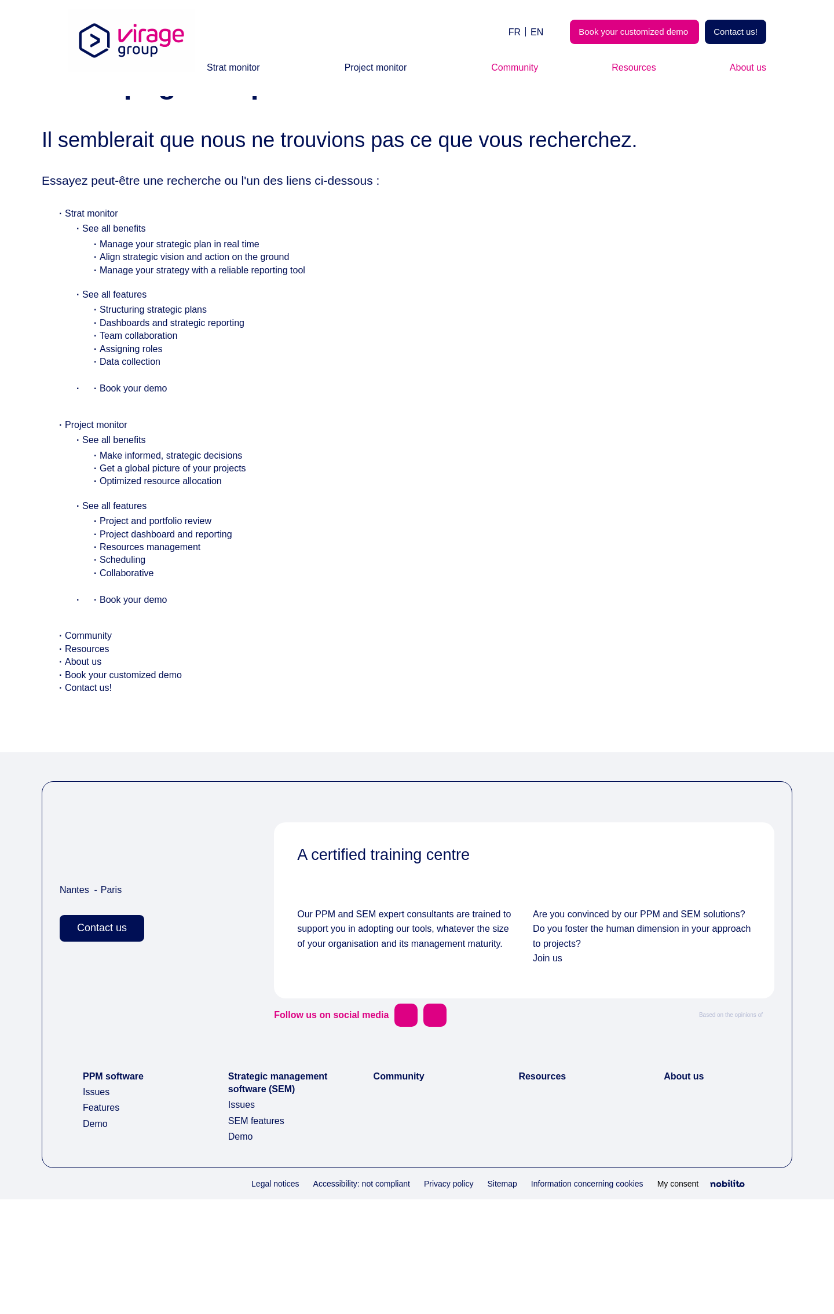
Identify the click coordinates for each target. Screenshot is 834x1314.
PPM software (116, 1177)
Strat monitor (238, 67)
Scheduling (124, 632)
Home (56, 111)
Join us (548, 1060)
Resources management (156, 619)
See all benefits (117, 301)
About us (745, 67)
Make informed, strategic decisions (179, 528)
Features (103, 1209)
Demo (97, 1225)
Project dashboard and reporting (175, 606)
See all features (117, 367)
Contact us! (732, 31)
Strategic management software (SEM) (266, 1190)
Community (520, 67)
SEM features (258, 1235)
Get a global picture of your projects (183, 540)
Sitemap (476, 1298)
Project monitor (381, 67)
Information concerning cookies (572, 1298)
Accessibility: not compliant (320, 1298)
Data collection (135, 434)
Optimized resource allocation (168, 553)
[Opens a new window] (413, 1116)
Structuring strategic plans (161, 382)
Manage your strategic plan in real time (189, 316)
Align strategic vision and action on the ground (205, 329)
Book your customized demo (620, 31)
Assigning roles (133, 421)
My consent (674, 1297)
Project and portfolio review (163, 593)
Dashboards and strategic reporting (182, 395)
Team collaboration (145, 408)
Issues (96, 1193)
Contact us (106, 1000)
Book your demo (137, 460)
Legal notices (224, 1298)
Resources (636, 67)
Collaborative (131, 645)
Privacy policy (417, 1298)
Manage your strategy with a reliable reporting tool (216, 342)
